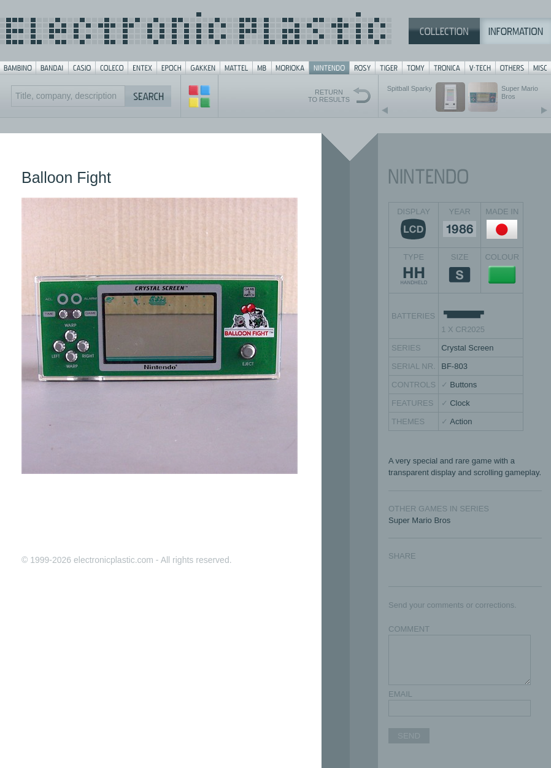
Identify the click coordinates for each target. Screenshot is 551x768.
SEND (409, 735)
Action (461, 421)
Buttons (463, 384)
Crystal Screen (467, 347)
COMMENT (409, 629)
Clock (460, 403)
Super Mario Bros (419, 520)
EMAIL (400, 694)
